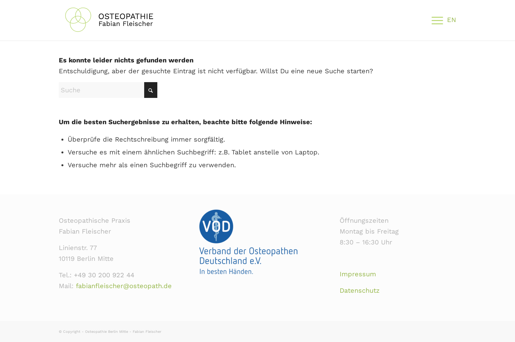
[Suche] (108, 90)
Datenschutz (360, 290)
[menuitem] (435, 19)
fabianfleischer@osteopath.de (124, 286)
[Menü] (435, 19)
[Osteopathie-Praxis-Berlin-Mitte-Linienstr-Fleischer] (121, 19)
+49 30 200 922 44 (104, 275)
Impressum (358, 274)
